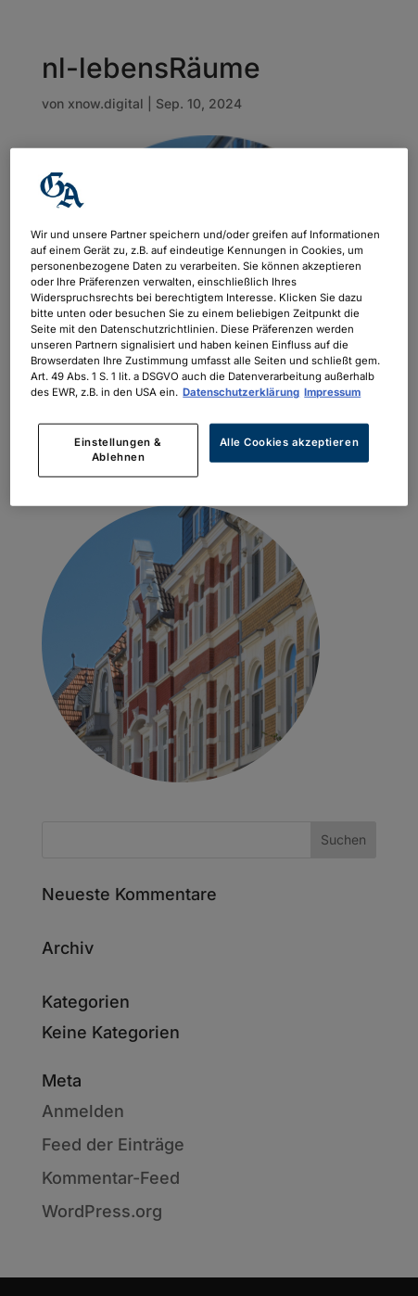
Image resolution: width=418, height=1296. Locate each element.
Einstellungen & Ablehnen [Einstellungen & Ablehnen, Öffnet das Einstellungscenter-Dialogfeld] (118, 450)
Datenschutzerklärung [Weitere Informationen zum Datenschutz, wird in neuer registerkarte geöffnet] (241, 392)
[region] (208, 326)
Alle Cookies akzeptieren (290, 442)
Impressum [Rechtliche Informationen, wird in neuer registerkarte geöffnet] (332, 392)
